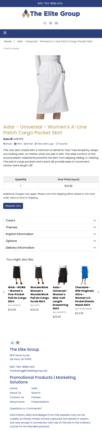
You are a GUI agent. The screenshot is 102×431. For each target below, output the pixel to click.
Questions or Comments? (26, 408)
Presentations (40, 402)
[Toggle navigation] (5, 33)
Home (13, 388)
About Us (15, 393)
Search (35, 393)
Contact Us (17, 397)
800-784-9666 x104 (50, 3)
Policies (36, 397)
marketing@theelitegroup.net (28, 371)
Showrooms (17, 402)
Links (34, 388)
